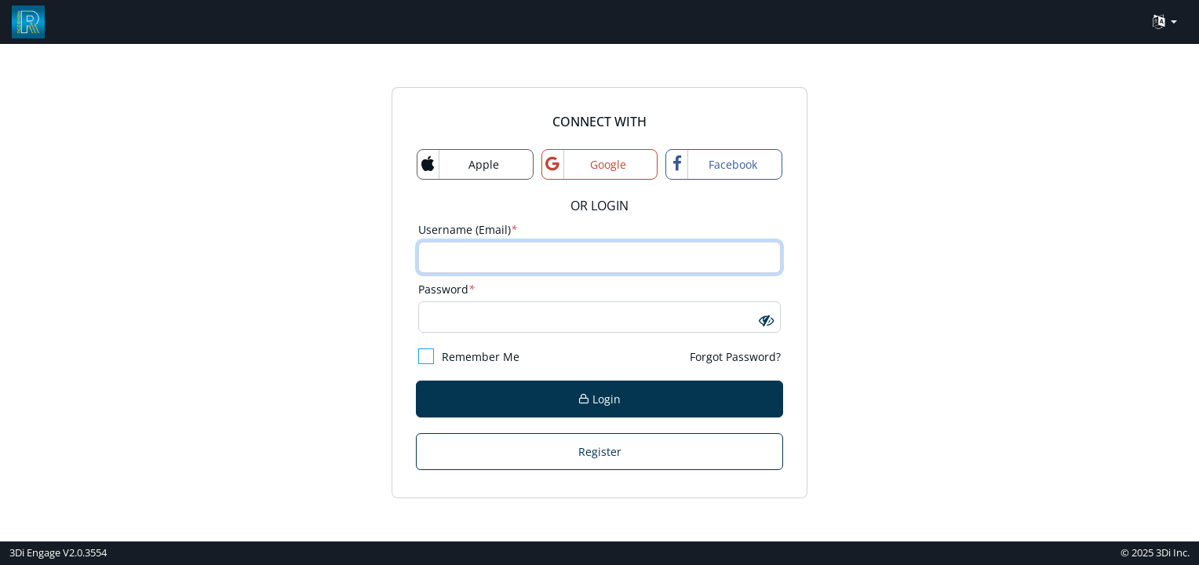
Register (599, 451)
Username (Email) (467, 229)
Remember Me (468, 356)
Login (599, 399)
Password (446, 289)
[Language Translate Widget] (1165, 22)
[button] (766, 319)
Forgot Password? (735, 356)
